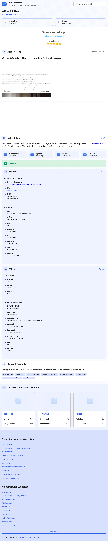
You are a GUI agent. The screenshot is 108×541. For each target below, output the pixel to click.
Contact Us (54, 531)
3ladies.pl (79, 414)
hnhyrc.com (7, 459)
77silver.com (7, 503)
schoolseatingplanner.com (13, 467)
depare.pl (8, 414)
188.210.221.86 (12, 190)
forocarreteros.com (10, 478)
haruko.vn (6, 510)
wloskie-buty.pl (99, 144)
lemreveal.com (8, 499)
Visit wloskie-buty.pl (11, 14)
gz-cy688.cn (7, 514)
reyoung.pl (44, 414)
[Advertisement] (54, 66)
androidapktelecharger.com (14, 495)
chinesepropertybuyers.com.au (16, 448)
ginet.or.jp (6, 463)
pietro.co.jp (7, 444)
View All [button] (103, 138)
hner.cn (5, 470)
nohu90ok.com (8, 518)
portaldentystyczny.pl (11, 474)
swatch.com (7, 522)
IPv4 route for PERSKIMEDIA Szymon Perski (24, 184)
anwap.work (7, 492)
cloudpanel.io (8, 452)
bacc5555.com (8, 525)
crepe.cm (6, 507)
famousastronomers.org (12, 455)
